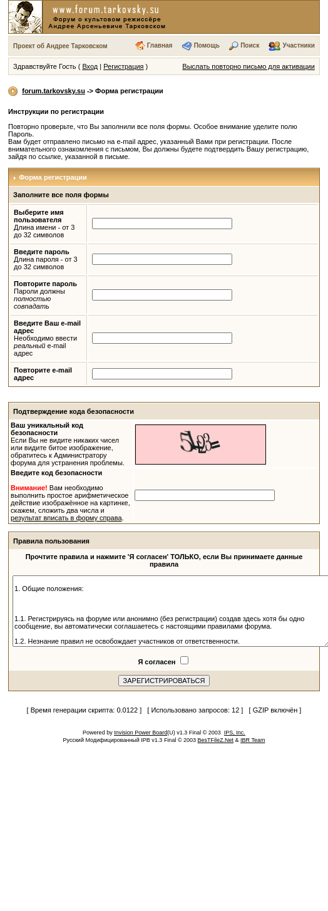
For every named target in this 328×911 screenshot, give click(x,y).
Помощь (207, 45)
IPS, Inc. (234, 732)
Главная (160, 45)
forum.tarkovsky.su (53, 91)
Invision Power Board (140, 732)
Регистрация (123, 66)
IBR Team (252, 740)
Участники (299, 45)
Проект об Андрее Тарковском (60, 46)
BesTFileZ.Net (216, 740)
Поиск (249, 45)
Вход (90, 66)
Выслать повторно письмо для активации (248, 66)
